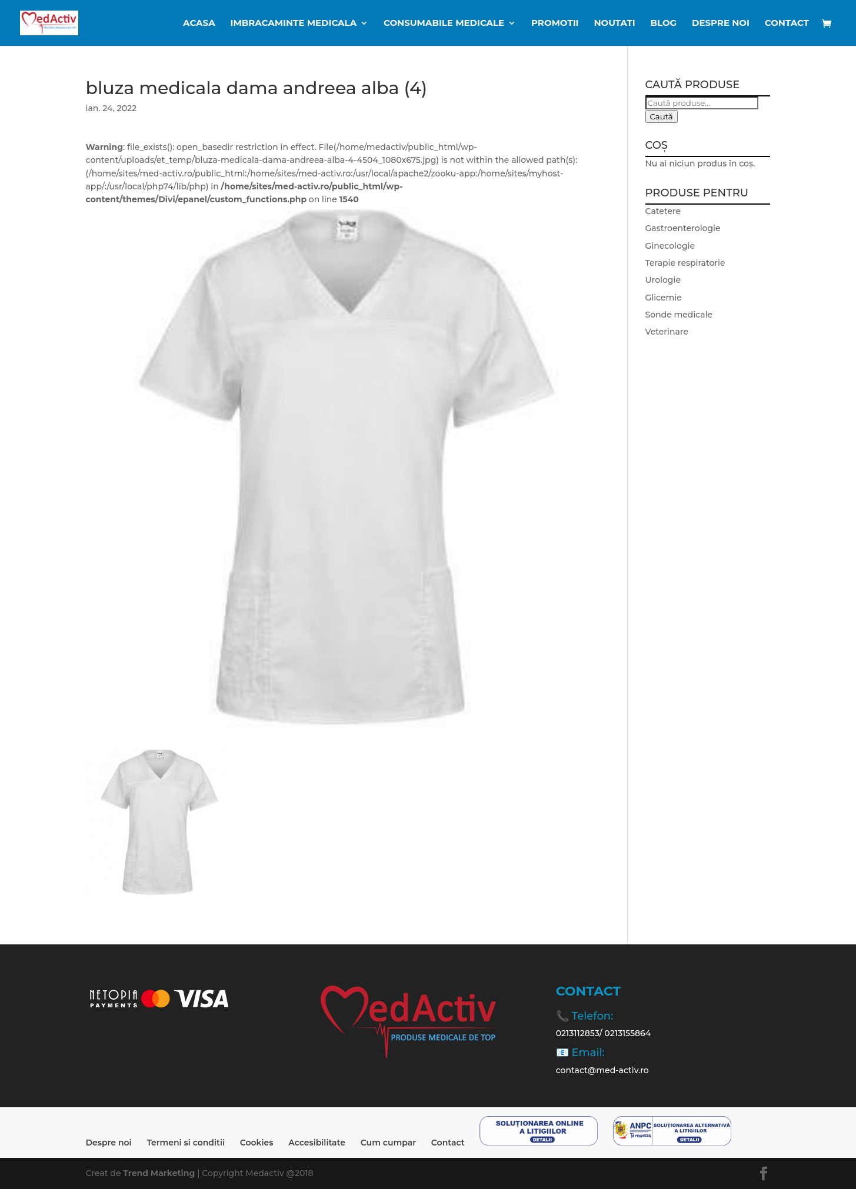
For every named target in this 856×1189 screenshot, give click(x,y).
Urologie (663, 280)
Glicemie (663, 297)
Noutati (614, 23)
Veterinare (666, 331)
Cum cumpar (388, 1142)
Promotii (554, 23)
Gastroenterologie (683, 228)
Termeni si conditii (185, 1142)
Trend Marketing (160, 1173)
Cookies (257, 1142)
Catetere (663, 211)
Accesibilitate (316, 1142)
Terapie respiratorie (685, 263)
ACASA (199, 23)
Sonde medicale (679, 314)
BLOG (664, 23)
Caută (661, 116)
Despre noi (721, 23)
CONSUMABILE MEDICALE (444, 23)
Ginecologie (670, 246)
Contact (787, 23)
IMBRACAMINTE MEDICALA (294, 23)
